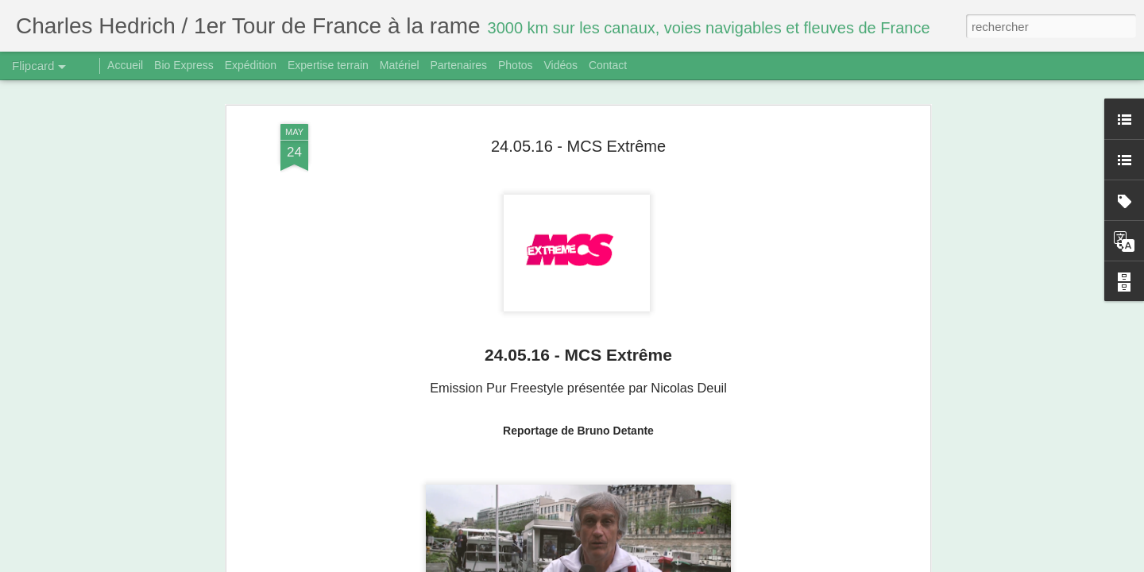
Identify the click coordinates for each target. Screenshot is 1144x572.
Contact (608, 65)
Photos (515, 65)
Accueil (125, 65)
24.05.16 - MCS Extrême (578, 145)
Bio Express (184, 65)
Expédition (250, 65)
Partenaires (458, 65)
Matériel (399, 65)
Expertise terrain (328, 65)
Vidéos (560, 65)
